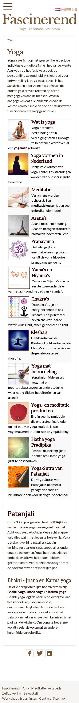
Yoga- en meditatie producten (50, 408)
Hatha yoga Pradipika (43, 442)
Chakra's (40, 299)
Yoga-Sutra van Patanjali (47, 471)
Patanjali (21, 514)
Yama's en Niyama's (42, 273)
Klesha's (39, 332)
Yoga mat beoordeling (44, 369)
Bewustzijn (31, 693)
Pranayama (42, 242)
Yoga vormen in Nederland (47, 158)
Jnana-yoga (35, 592)
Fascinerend (11, 688)
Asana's (39, 218)
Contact (45, 698)
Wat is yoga (43, 122)
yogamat (20, 148)
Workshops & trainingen (19, 698)
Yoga (10, 39)
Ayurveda (55, 688)
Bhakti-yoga (16, 592)
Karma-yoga (57, 592)
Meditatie (41, 190)
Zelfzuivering (11, 693)
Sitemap (59, 698)
